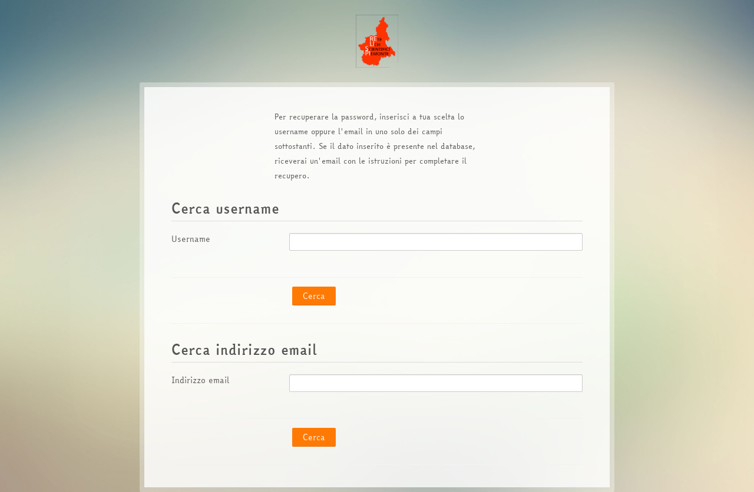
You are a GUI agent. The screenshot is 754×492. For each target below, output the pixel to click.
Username (190, 239)
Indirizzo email (200, 380)
